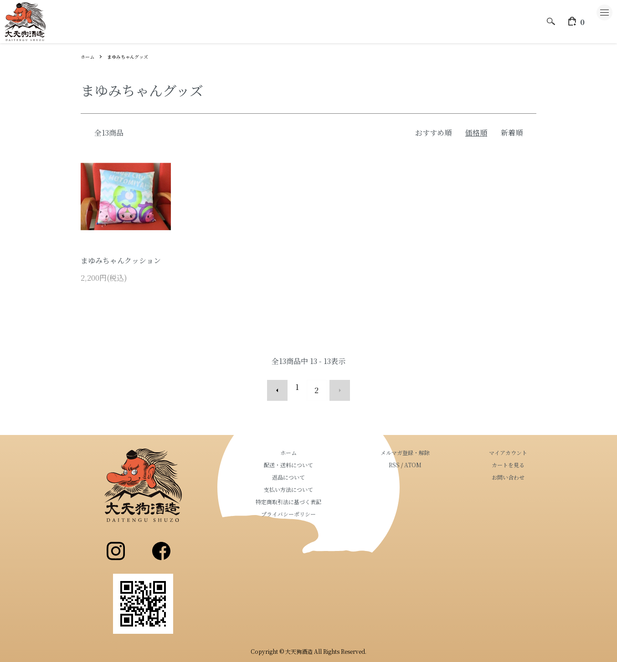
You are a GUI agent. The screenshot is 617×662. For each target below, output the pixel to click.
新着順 (512, 132)
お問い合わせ (517, 471)
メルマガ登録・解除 (432, 446)
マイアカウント (517, 446)
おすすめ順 (433, 132)
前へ (284, 387)
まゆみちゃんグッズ (134, 56)
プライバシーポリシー (334, 507)
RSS (421, 458)
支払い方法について (334, 483)
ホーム (89, 56)
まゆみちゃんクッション (121, 260)
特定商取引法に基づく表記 (334, 495)
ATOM (440, 458)
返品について (334, 471)
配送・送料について (334, 458)
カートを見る (517, 458)
